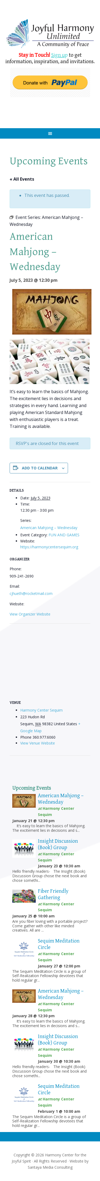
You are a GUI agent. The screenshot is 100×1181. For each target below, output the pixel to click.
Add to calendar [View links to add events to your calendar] (40, 467)
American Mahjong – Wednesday (48, 527)
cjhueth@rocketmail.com (31, 593)
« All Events (22, 179)
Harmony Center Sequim (50, 34)
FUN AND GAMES (64, 534)
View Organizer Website (30, 614)
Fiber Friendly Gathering (53, 894)
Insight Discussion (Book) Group (58, 844)
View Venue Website (37, 743)
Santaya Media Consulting (50, 1167)
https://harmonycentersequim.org (49, 546)
